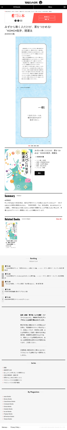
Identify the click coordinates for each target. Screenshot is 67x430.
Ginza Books (7, 407)
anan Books (7, 397)
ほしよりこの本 (14, 373)
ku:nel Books (7, 412)
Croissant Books (9, 404)
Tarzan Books (8, 419)
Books (17, 11)
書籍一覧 (22, 11)
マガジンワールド (33, 2)
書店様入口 (49, 17)
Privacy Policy (15, 428)
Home (13, 11)
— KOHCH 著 (39, 157)
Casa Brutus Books (9, 402)
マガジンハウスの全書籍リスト (13, 380)
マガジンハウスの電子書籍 (12, 383)
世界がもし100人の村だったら (13, 378)
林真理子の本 (8, 370)
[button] (29, 146)
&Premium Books (9, 417)
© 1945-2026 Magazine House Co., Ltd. (51, 428)
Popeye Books (8, 414)
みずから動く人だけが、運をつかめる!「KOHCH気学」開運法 (38, 11)
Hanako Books (8, 409)
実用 (43, 168)
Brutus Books (8, 399)
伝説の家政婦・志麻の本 (11, 375)
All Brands (10, 7)
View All (59, 219)
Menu (57, 7)
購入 (39, 174)
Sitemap (4, 428)
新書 (5, 368)
